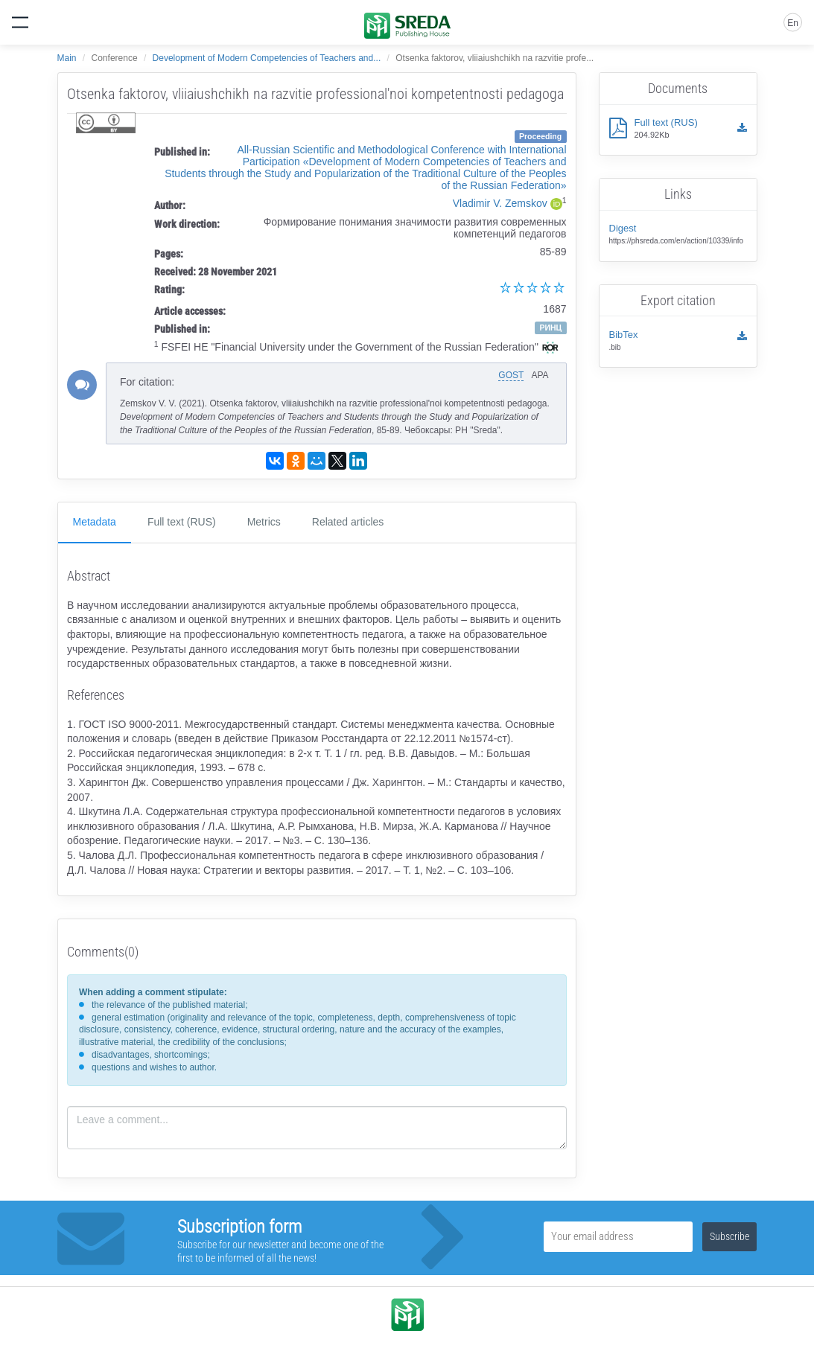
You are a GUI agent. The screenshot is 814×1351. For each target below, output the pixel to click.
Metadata (94, 522)
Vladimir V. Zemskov (500, 203)
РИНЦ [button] (550, 327)
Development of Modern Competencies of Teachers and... (267, 58)
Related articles (348, 522)
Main (67, 58)
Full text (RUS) (181, 522)
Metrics (264, 522)
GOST (511, 375)
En (792, 23)
